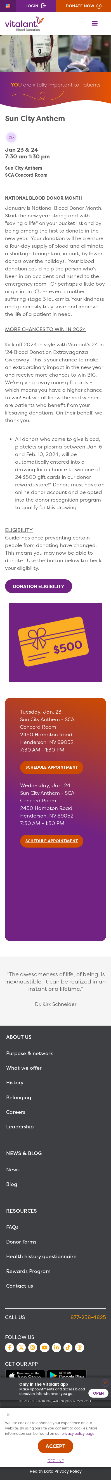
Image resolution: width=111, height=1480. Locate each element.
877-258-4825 (88, 1317)
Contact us (19, 1285)
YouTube (44, 1347)
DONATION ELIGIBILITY (38, 586)
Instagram (32, 1347)
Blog (11, 1184)
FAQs (12, 1227)
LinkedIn (56, 1347)
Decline (56, 1460)
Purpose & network (29, 1053)
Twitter (20, 1347)
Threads (79, 1347)
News (13, 1169)
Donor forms (21, 1241)
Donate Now (80, 6)
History (14, 1082)
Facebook (9, 1347)
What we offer (24, 1067)
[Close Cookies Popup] (8, 1415)
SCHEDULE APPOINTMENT (51, 767)
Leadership (20, 1126)
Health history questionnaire (41, 1256)
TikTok (67, 1347)
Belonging (18, 1097)
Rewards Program (28, 1271)
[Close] (105, 1383)
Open (98, 1393)
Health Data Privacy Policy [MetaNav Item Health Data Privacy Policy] (56, 1471)
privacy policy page (78, 1433)
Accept (55, 1446)
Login (31, 6)
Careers (15, 1111)
